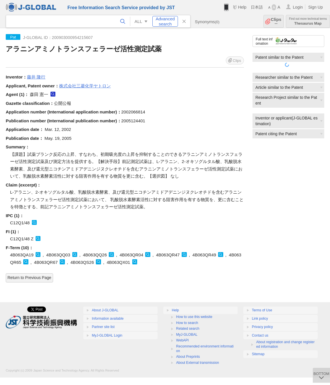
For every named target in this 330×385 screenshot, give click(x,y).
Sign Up (315, 7)
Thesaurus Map (308, 21)
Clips (276, 21)
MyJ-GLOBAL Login (107, 335)
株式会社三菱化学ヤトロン (85, 85)
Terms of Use (262, 310)
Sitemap (258, 354)
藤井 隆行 (36, 76)
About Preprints (188, 357)
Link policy (260, 319)
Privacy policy (262, 327)
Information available (108, 319)
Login (298, 7)
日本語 (257, 7)
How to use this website (194, 317)
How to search (187, 323)
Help (242, 7)
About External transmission (197, 363)
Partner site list (103, 327)
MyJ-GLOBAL (186, 335)
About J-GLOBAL (105, 310)
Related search (187, 329)
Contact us (260, 335)
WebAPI (182, 340)
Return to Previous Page (29, 277)
